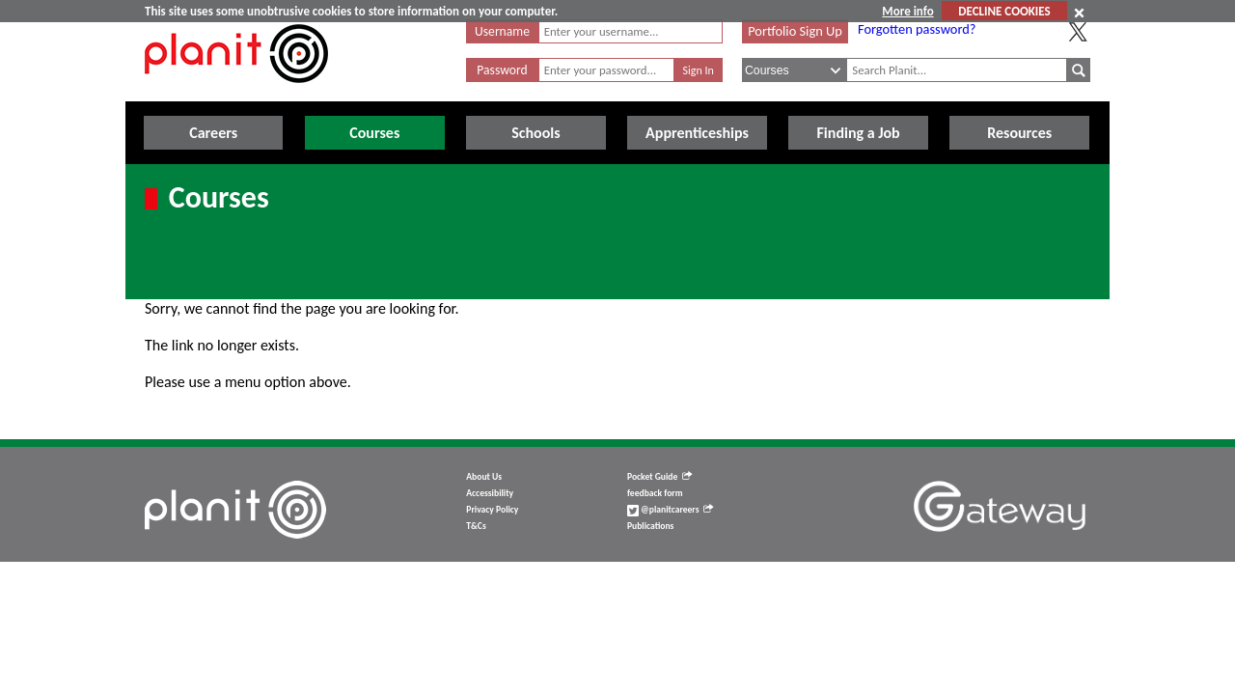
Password (502, 70)
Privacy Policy (492, 509)
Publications (650, 526)
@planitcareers (670, 509)
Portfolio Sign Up (795, 31)
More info (907, 11)
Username (502, 31)
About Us (484, 477)
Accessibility (489, 493)
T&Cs (475, 526)
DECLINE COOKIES (1004, 11)
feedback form (655, 493)
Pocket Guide (659, 477)
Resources (1019, 133)
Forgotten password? (916, 29)
